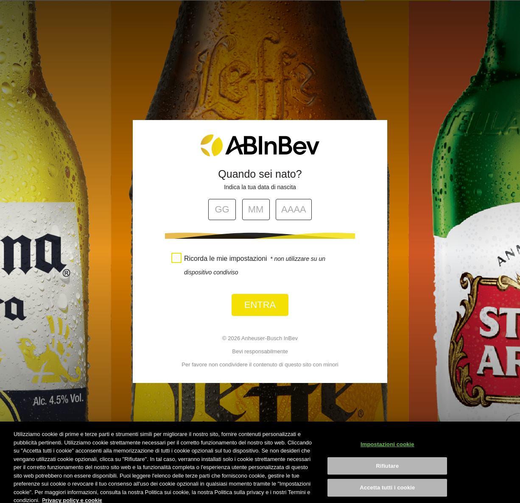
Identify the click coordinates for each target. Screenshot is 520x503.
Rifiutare (387, 470)
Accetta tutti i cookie (387, 491)
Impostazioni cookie (387, 448)
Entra (260, 304)
